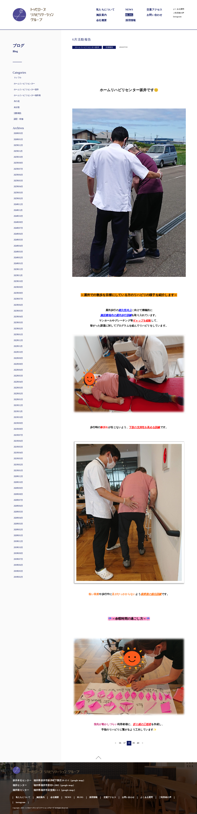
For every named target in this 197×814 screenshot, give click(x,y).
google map (77, 780)
